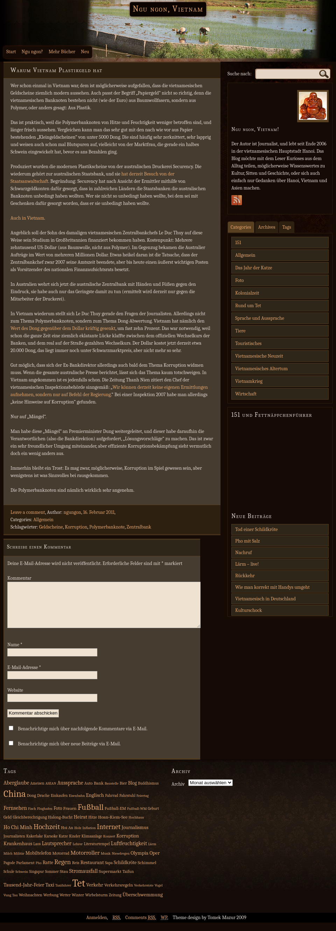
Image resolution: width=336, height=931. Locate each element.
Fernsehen (15, 816)
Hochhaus (136, 825)
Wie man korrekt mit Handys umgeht (272, 587)
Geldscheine (51, 527)
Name (14, 653)
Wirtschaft (246, 394)
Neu (85, 52)
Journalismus (134, 836)
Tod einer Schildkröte (256, 529)
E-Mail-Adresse (24, 676)
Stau (64, 879)
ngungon (72, 512)
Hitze (92, 825)
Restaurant (92, 871)
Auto (88, 791)
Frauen (70, 816)
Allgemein (43, 520)
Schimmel (147, 871)
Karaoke (51, 844)
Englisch (95, 804)
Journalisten (14, 844)
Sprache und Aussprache (259, 318)
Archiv (178, 792)
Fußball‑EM (115, 816)
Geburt (153, 817)
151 (238, 243)
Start (11, 52)
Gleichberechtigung (30, 825)
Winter (78, 903)
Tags (286, 227)
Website (15, 699)
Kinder (74, 844)
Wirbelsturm (96, 903)
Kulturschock (248, 610)
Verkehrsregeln (118, 893)
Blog (132, 791)
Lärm (152, 852)
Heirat (81, 825)
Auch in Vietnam (27, 218)
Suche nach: (239, 74)
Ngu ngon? (32, 52)
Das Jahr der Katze (253, 268)
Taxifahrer (63, 893)
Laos (37, 852)
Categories (241, 227)
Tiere (240, 331)
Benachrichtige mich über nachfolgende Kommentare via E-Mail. (82, 737)
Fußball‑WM (137, 817)
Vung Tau (11, 903)
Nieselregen (121, 862)
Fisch (32, 817)
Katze (63, 844)
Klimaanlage (92, 844)
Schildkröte (125, 871)
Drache (43, 803)
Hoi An (67, 836)
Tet (78, 891)
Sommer (52, 880)
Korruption (76, 527)
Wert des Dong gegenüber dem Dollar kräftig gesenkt (62, 328)
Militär (19, 862)
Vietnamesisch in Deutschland (265, 599)
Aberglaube (16, 791)
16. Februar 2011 (98, 512)
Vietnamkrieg (248, 381)
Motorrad (61, 861)
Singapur (36, 880)
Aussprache (70, 791)
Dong (31, 803)
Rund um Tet (248, 306)
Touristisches (248, 343)
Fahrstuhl (127, 804)
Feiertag (142, 804)
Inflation (89, 836)
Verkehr (94, 893)
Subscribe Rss (236, 202)
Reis (75, 871)
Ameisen (37, 791)
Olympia (139, 861)
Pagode (9, 871)
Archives (266, 227)
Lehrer (77, 852)
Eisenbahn (77, 804)
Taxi (50, 893)
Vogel (158, 893)
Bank (99, 791)
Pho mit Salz (247, 541)
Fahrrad (111, 804)
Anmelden (96, 926)
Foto (239, 280)
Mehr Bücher (62, 52)
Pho (39, 871)
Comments (140, 926)
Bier (123, 791)
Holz (77, 836)
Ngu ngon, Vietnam (168, 9)
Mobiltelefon (38, 861)
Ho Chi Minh (18, 836)
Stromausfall (83, 879)
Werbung (50, 903)
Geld (8, 825)
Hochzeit (47, 835)
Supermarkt (110, 879)
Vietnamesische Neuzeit (259, 356)
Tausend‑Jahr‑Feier (24, 893)
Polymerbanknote (107, 527)
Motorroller (85, 860)
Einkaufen (59, 804)
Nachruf (243, 553)
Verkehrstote (143, 893)
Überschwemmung (142, 903)
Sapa (109, 871)
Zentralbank (139, 527)
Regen (62, 870)
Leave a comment (27, 512)
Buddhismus (148, 791)
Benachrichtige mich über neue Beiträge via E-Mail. (69, 752)
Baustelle (112, 791)
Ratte (48, 871)
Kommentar (19, 578)
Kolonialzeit (247, 293)
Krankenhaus (18, 852)
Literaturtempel (97, 852)
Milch (8, 862)
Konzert (109, 844)
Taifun (128, 879)
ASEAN (51, 791)
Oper (154, 861)
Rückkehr (245, 576)
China (15, 802)
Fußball (91, 815)
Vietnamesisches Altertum (261, 369)
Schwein (21, 880)
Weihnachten (30, 903)
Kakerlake (34, 844)
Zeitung (115, 903)
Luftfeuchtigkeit (129, 852)
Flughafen (44, 817)
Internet (109, 835)
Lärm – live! (247, 564)
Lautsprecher (56, 852)
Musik (106, 862)
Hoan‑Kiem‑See (112, 825)
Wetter (65, 903)
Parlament (25, 871)
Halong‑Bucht (60, 825)
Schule (9, 880)
